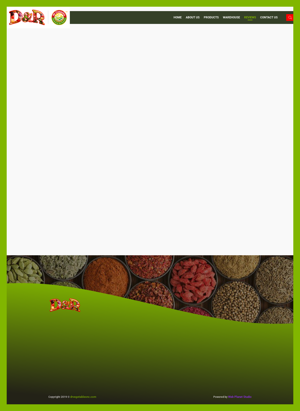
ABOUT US (193, 17)
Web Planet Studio (240, 397)
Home (178, 17)
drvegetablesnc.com (83, 397)
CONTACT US (269, 17)
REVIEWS (250, 17)
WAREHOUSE (231, 17)
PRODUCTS (211, 17)
